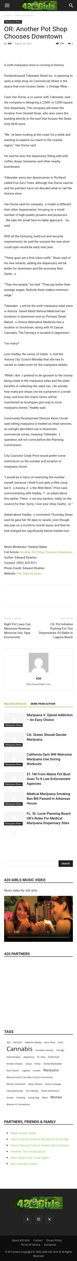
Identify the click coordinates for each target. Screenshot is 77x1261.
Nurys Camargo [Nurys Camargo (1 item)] (53, 1084)
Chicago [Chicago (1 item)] (60, 1050)
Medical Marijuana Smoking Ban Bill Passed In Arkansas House (48, 798)
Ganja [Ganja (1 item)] (29, 1063)
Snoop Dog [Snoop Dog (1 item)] (33, 1097)
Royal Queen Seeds (23, 1133)
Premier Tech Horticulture (28, 1151)
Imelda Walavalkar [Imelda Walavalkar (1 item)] (52, 1063)
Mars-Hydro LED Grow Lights (30, 1158)
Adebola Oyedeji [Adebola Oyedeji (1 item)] (33, 1042)
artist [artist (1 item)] (60, 1042)
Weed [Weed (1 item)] (45, 1097)
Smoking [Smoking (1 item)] (20, 1097)
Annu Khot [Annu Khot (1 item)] (49, 1042)
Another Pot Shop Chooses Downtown (46, 552)
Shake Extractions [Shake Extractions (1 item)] (50, 1090)
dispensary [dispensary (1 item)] (28, 1057)
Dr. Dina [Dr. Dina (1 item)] (41, 1057)
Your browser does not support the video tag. (38, 917)
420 (9, 43)
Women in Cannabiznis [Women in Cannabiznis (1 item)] (18, 1104)
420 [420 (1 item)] (8, 1042)
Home (7, 15)
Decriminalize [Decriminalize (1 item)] (13, 1057)
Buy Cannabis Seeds (24, 1164)
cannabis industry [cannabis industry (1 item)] (44, 1050)
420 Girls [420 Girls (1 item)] (17, 1042)
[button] (7, 5)
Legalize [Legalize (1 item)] (26, 1070)
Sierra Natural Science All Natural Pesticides (40, 1139)
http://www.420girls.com (38, 684)
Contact (37, 1240)
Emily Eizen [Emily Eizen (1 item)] (54, 1057)
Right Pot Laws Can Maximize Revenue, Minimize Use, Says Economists (17, 630)
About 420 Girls (21, 1240)
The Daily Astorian (29, 573)
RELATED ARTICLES (15, 703)
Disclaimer (50, 1244)
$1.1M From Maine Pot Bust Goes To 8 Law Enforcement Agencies (48, 779)
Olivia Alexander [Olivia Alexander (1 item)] (15, 1090)
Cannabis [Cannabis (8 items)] (19, 1049)
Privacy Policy (54, 1240)
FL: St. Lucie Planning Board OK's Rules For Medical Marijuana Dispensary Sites (48, 818)
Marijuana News (24, 15)
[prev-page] (6, 833)
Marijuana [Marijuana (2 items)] (51, 1070)
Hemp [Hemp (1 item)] (37, 1063)
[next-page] (13, 833)
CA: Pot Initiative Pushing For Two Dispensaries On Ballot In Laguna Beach (56, 630)
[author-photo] (38, 672)
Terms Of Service (30, 1244)
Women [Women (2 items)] (56, 1097)
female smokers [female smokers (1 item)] (15, 1063)
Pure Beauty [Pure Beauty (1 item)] (32, 1090)
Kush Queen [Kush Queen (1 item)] (13, 1070)
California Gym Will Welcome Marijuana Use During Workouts (49, 759)
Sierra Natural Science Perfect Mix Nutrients (40, 1145)
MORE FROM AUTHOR (43, 703)
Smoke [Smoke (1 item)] (10, 1097)
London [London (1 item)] (37, 1070)
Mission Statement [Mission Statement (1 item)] (16, 1084)
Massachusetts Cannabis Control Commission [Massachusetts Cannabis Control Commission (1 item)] (30, 1077)
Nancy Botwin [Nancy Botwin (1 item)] (35, 1084)
